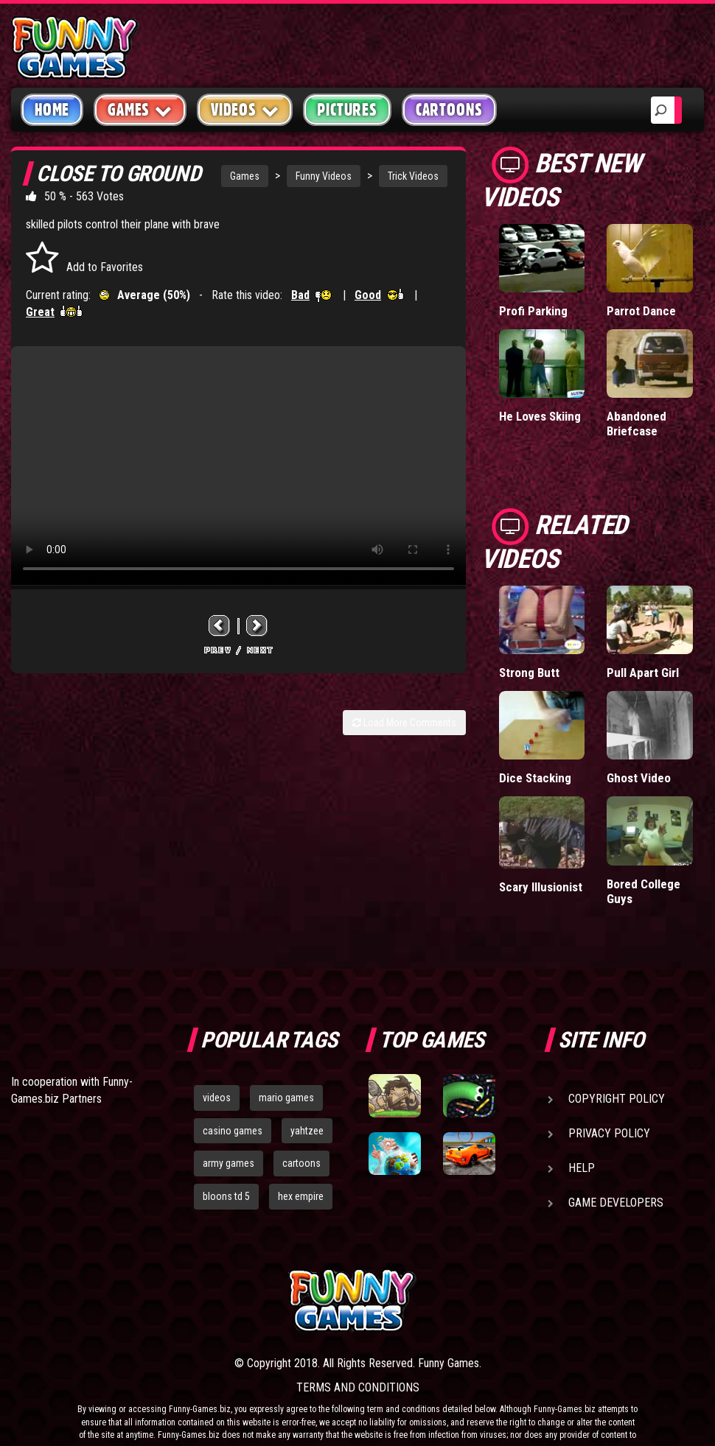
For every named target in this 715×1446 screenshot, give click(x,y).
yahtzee (307, 1131)
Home (52, 109)
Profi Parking (533, 310)
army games (228, 1163)
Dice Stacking (535, 778)
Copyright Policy (616, 1099)
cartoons (301, 1163)
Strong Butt (529, 672)
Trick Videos (413, 176)
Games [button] (140, 109)
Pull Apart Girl (643, 672)
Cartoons (449, 109)
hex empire (301, 1196)
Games (244, 176)
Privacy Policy (609, 1133)
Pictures (347, 109)
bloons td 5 (226, 1196)
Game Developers (615, 1203)
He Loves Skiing (540, 416)
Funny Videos (324, 176)
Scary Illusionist (540, 887)
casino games (232, 1131)
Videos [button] (245, 109)
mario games (286, 1097)
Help (581, 1168)
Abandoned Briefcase (636, 423)
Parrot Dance (641, 310)
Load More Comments (404, 723)
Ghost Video (639, 778)
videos (217, 1097)
